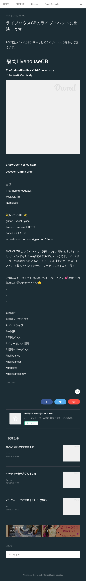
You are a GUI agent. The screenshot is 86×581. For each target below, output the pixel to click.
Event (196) (10, 383)
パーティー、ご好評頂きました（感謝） (27, 500)
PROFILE (20, 4)
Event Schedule (52, 4)
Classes (34, 4)
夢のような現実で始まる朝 (20, 447)
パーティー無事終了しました (21, 474)
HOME (6, 4)
